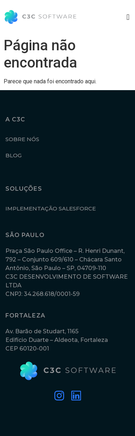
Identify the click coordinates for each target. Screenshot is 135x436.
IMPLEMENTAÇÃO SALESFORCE (50, 208)
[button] (128, 17)
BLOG (13, 155)
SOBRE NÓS (22, 139)
